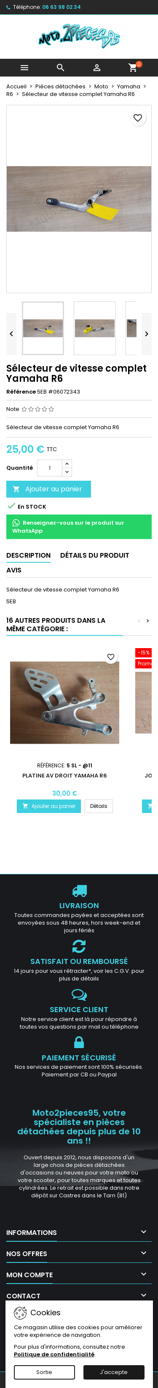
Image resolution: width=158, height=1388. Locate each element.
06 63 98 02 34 (61, 7)
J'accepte (114, 1372)
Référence (21, 392)
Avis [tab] (13, 570)
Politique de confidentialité (54, 1354)
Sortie (44, 1372)
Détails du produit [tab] (94, 555)
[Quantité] (49, 468)
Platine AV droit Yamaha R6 (64, 776)
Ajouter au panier (47, 489)
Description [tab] (28, 555)
